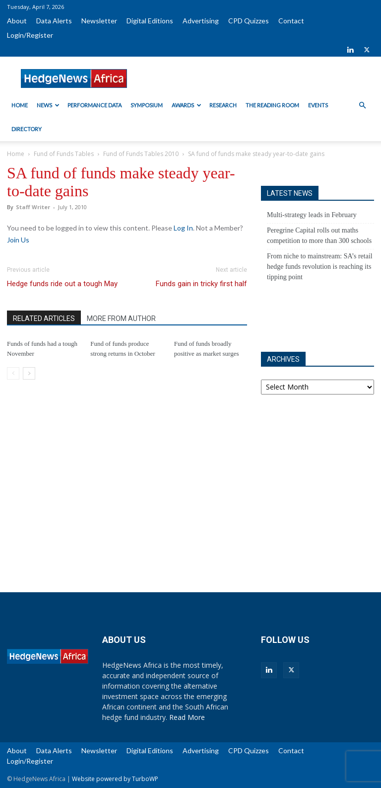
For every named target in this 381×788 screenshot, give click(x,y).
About (17, 20)
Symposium (146, 105)
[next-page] (29, 373)
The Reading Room (272, 105)
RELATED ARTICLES (44, 318)
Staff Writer (33, 207)
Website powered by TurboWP (115, 779)
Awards (186, 105)
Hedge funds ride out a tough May (62, 283)
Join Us (18, 240)
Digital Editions (150, 20)
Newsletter (99, 20)
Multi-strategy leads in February (312, 215)
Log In (183, 228)
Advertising (201, 20)
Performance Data (94, 105)
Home (19, 105)
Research (223, 105)
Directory (26, 129)
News (48, 105)
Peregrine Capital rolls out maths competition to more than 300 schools (319, 235)
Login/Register (30, 35)
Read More (187, 717)
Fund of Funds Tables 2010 (141, 154)
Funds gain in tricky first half (201, 283)
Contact (291, 20)
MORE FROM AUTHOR (121, 318)
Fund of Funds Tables (64, 154)
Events (318, 105)
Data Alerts (54, 20)
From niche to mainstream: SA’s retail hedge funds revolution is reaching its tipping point (320, 266)
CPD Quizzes (248, 20)
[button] (362, 105)
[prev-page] (13, 373)
